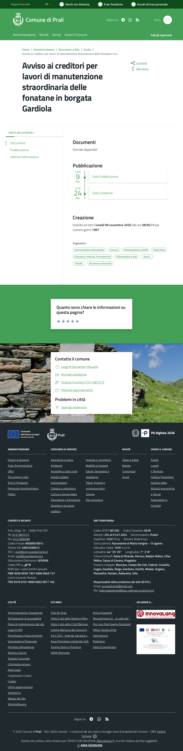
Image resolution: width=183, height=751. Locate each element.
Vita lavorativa (94, 500)
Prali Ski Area (58, 613)
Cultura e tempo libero (64, 494)
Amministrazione (43, 49)
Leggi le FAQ (15, 630)
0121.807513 (20, 535)
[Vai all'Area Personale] (149, 4)
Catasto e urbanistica (63, 488)
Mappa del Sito (17, 698)
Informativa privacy (19, 664)
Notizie (126, 465)
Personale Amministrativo (23, 488)
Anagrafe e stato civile (64, 471)
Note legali (14, 670)
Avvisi (87, 49)
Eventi (155, 460)
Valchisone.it (100, 635)
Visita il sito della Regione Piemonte (72, 618)
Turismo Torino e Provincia (66, 647)
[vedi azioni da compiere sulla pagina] (139, 69)
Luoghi (155, 465)
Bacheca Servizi (17, 653)
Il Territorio (157, 471)
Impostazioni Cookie (19, 675)
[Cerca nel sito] (167, 20)
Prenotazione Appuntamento (25, 635)
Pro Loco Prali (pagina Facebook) (112, 624)
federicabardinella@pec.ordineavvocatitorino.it (126, 590)
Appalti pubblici (60, 477)
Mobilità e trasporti (97, 465)
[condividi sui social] (138, 63)
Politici (12, 494)
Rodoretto (99, 641)
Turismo (90, 494)
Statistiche (14, 693)
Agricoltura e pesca (62, 460)
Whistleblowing (17, 704)
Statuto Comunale (19, 658)
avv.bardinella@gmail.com (117, 586)
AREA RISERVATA (89, 745)
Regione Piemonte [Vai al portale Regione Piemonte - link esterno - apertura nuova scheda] (20, 4)
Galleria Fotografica (162, 477)
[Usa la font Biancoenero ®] (74, 4)
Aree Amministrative (20, 465)
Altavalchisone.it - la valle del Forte (114, 618)
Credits (12, 681)
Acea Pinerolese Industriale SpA (69, 641)
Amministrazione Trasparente (25, 613)
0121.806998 (21, 539)
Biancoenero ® (105, 741)
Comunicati (128, 471)
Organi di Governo (18, 460)
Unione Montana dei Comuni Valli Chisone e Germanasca (84, 630)
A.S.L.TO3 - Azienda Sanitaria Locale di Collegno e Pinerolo (85, 635)
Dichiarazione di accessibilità (24, 618)
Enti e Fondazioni (18, 483)
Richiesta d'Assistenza (21, 647)
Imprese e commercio (98, 460)
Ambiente (56, 465)
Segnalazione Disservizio (22, 641)
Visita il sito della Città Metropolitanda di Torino (78, 624)
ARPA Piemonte (60, 653)
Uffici (11, 471)
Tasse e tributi (130, 460)
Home (25, 49)
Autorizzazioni (59, 483)
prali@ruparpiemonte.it (29, 556)
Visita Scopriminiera (104, 647)
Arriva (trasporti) (102, 613)
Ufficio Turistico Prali (104, 630)
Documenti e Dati (69, 49)
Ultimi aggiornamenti (20, 687)
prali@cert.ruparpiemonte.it (31, 552)
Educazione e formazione (65, 500)
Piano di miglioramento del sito (26, 624)
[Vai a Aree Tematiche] (110, 4)
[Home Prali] (39, 20)
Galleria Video (159, 483)
